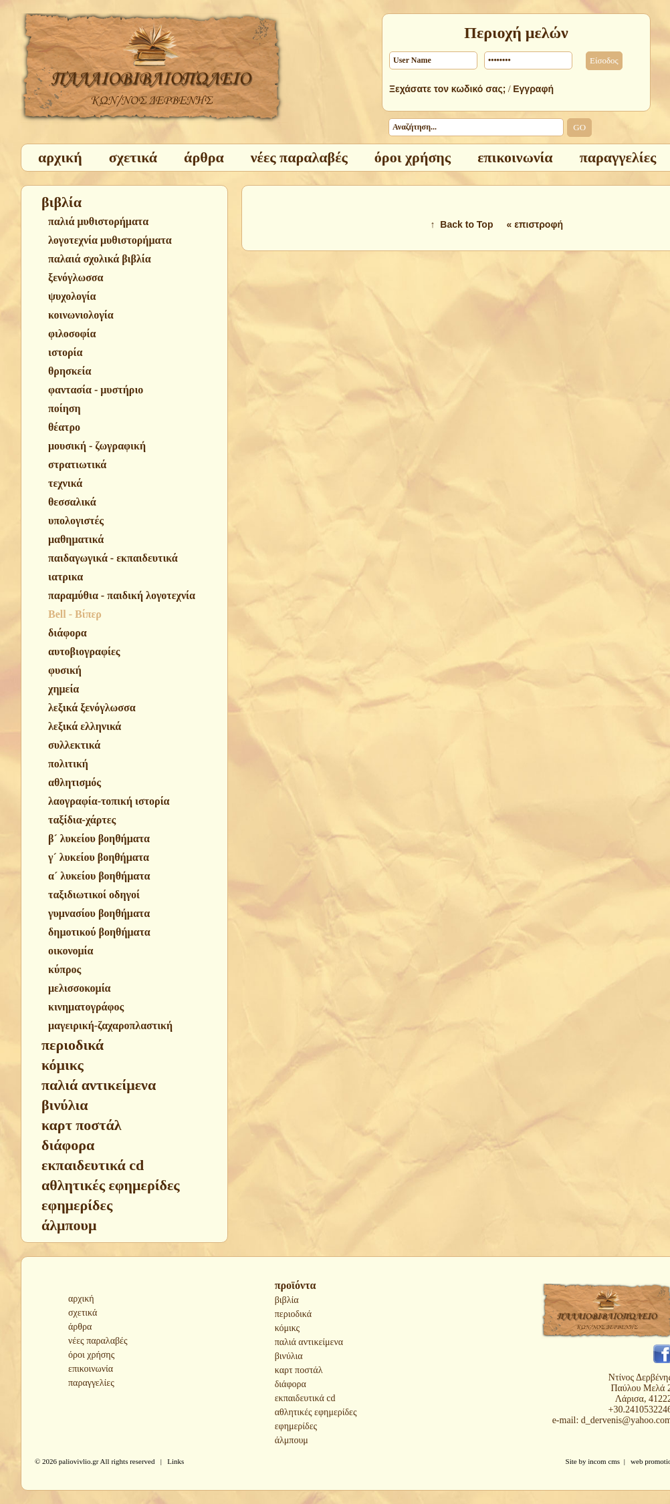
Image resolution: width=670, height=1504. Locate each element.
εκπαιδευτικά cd (305, 1398)
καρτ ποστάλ (299, 1370)
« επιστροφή (534, 224)
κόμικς (287, 1328)
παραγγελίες (91, 1383)
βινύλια (289, 1356)
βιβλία (287, 1300)
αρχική (81, 1299)
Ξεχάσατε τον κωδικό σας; (447, 88)
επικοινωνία (90, 1369)
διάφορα (290, 1384)
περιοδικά (293, 1314)
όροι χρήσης (91, 1355)
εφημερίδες (296, 1426)
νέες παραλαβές (98, 1341)
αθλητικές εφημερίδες (316, 1412)
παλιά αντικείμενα (309, 1342)
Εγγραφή (533, 88)
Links (175, 1461)
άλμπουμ (291, 1440)
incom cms (604, 1461)
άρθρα (80, 1327)
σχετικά (82, 1313)
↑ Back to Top (462, 224)
